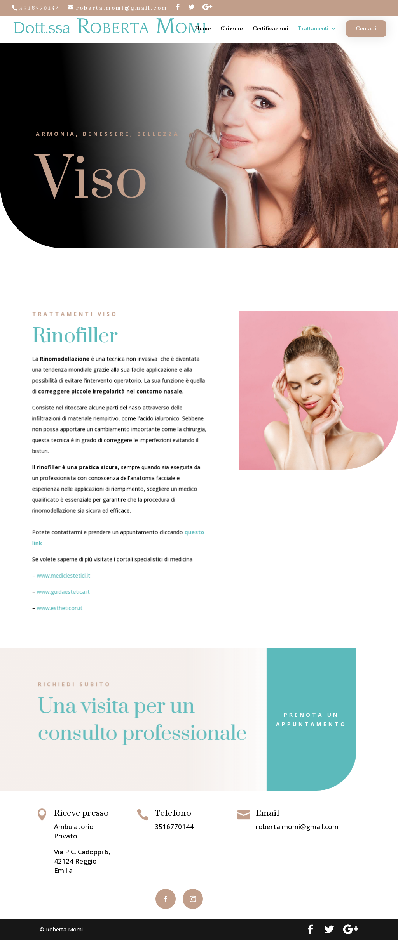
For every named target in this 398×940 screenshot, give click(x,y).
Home (203, 29)
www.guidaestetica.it (65, 586)
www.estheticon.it (62, 601)
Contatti (366, 28)
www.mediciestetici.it (65, 570)
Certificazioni (270, 29)
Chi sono (231, 29)
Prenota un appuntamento (283, 719)
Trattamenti (313, 29)
